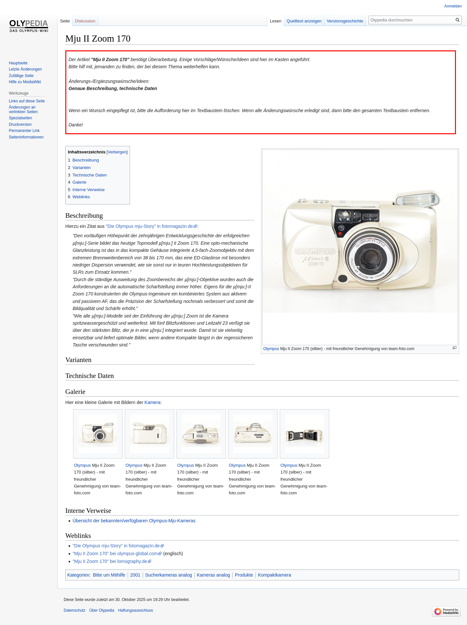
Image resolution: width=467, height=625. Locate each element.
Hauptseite (18, 63)
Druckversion (20, 124)
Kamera (153, 402)
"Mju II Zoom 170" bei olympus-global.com (115, 553)
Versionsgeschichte (345, 21)
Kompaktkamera (274, 575)
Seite (65, 21)
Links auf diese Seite (27, 101)
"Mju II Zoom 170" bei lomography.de (109, 561)
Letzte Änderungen (25, 69)
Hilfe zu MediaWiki (25, 82)
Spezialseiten (20, 118)
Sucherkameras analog (168, 575)
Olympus (271, 348)
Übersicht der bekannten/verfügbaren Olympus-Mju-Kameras (133, 520)
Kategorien (78, 575)
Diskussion (85, 21)
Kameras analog (213, 575)
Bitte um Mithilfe (109, 575)
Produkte (244, 575)
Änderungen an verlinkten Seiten (23, 109)
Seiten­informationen (26, 137)
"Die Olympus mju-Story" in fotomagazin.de (149, 226)
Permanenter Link (24, 130)
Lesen (275, 21)
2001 (135, 575)
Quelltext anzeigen (304, 21)
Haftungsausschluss (135, 610)
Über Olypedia (101, 610)
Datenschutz (74, 610)
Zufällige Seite (21, 75)
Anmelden (453, 6)
